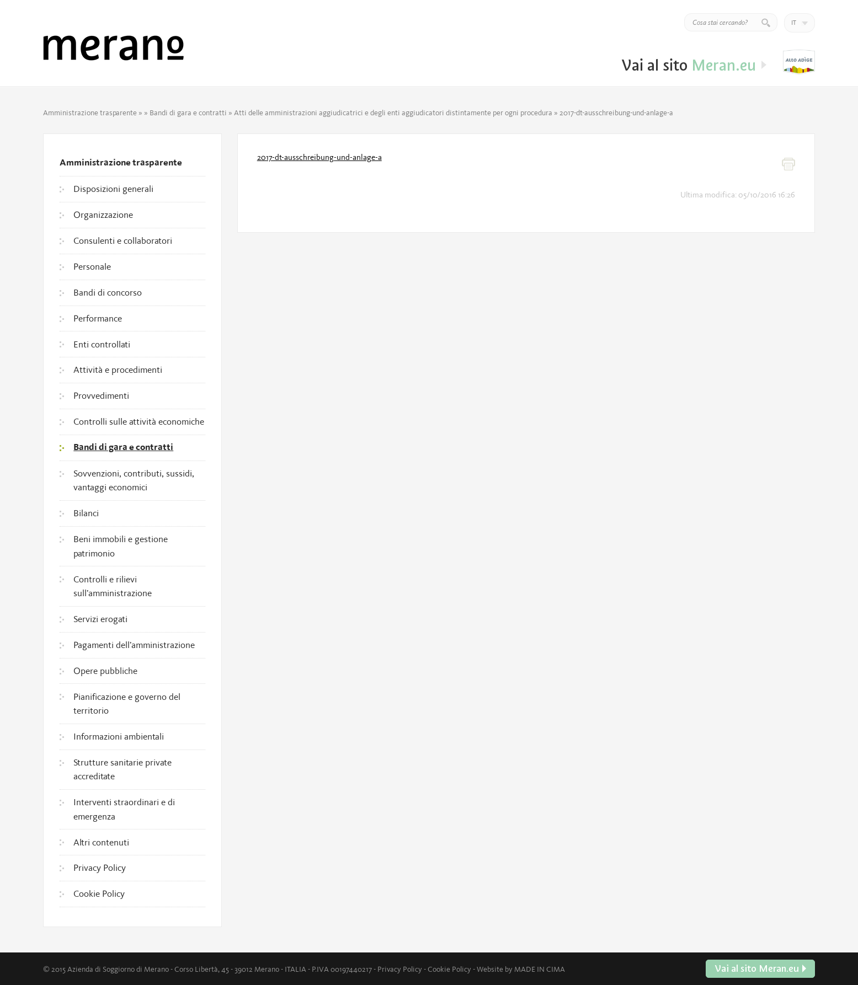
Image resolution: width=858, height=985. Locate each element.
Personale (92, 266)
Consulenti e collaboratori (122, 240)
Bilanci (86, 512)
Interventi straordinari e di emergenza (124, 809)
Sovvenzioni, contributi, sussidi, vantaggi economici (133, 480)
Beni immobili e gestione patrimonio (120, 546)
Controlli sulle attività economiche (138, 421)
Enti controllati (101, 344)
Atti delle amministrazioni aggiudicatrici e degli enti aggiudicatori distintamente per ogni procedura (393, 112)
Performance (97, 318)
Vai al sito (799, 62)
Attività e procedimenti (117, 369)
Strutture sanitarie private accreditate (122, 769)
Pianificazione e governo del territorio (126, 703)
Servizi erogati (100, 618)
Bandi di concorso (107, 292)
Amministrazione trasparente (90, 112)
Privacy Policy (99, 867)
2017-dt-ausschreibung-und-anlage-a (319, 157)
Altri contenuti (101, 842)
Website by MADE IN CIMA (521, 969)
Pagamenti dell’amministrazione (134, 644)
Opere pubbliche (105, 670)
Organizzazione (103, 214)
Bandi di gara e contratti (188, 112)
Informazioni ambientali (118, 736)
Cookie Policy (99, 893)
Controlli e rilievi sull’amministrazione (112, 586)
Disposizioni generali (113, 188)
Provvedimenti (101, 395)
